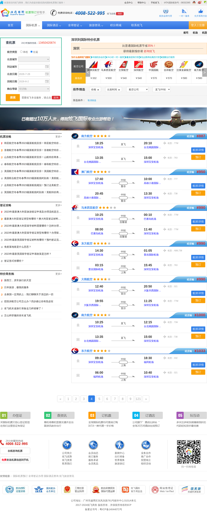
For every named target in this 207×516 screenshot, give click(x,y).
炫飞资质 (67, 460)
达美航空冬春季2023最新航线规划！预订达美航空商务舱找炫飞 (37, 185)
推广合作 (146, 456)
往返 (34, 52)
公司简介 (67, 453)
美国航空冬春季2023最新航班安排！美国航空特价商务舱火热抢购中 (39, 171)
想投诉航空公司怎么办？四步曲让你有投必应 (27, 301)
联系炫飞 (136, 25)
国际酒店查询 (51, 476)
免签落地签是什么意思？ (16, 246)
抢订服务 (93, 456)
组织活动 (146, 463)
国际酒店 (52, 25)
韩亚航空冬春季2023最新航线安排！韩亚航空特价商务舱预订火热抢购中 (42, 143)
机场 (195, 32)
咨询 (56, 97)
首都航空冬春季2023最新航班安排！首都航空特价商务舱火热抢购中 (39, 150)
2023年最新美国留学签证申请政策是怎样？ (26, 253)
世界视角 (120, 460)
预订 (198, 157)
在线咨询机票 (15, 450)
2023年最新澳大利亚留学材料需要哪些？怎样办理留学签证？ (36, 225)
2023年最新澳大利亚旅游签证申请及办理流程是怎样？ (32, 211)
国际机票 (31, 25)
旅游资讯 (94, 25)
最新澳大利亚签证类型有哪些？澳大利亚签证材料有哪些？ (34, 218)
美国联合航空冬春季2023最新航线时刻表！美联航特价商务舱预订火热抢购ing (45, 178)
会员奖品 (93, 463)
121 (138, 399)
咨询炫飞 (149, 51)
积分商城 (115, 25)
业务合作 (146, 453)
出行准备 (120, 456)
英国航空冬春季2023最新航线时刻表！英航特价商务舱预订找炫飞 (38, 192)
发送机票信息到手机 (15, 459)
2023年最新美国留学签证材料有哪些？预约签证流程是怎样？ (36, 239)
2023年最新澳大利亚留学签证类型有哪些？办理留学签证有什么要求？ (41, 232)
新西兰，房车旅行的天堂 (16, 280)
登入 (194, 25)
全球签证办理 (35, 476)
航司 (185, 32)
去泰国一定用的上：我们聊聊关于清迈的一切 (27, 294)
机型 (204, 32)
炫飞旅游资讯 (66, 476)
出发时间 (113, 89)
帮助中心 (142, 2)
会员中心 (128, 2)
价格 (95, 89)
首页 (10, 25)
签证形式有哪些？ (12, 260)
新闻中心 (120, 453)
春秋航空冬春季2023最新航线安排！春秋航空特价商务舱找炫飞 (37, 164)
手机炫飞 (155, 2)
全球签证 (73, 25)
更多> (58, 136)
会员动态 (93, 453)
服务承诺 (93, 460)
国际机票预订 (20, 476)
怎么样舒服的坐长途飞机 (16, 315)
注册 (202, 25)
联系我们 (67, 463)
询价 (120, 13)
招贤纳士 (146, 460)
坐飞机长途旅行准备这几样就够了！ (22, 308)
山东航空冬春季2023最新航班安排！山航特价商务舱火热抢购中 (37, 157)
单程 (24, 52)
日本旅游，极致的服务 (15, 287)
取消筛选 (92, 100)
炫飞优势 (67, 456)
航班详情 (198, 149)
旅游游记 (120, 463)
